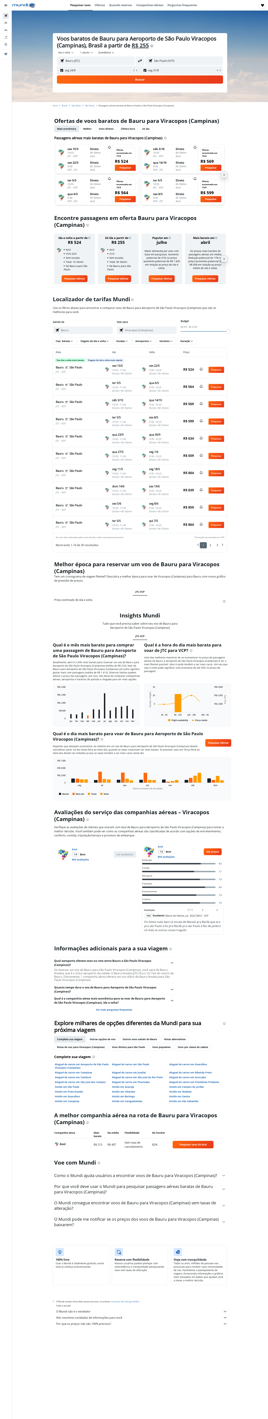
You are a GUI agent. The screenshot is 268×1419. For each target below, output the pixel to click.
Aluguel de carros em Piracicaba (131, 1082)
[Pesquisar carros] (5, 30)
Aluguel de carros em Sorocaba (187, 1077)
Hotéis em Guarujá (123, 1086)
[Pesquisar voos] (5, 15)
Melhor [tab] (87, 128)
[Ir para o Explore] (5, 44)
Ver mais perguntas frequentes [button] (114, 1009)
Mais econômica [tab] (66, 128)
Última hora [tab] (128, 128)
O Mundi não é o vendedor (141, 1311)
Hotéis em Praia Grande (69, 1091)
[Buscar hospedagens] (5, 22)
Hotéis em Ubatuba (123, 1091)
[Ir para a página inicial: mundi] (24, 5)
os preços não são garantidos (125, 1301)
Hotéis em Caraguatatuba (127, 1101)
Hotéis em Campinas (67, 1101)
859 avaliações (80, 859)
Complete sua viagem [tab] (70, 1039)
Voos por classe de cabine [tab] (193, 1047)
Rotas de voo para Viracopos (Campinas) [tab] (81, 1047)
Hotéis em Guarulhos (67, 1096)
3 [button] (217, 545)
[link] (75, 278)
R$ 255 (140, 45)
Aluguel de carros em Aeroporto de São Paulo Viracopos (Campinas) (82, 1066)
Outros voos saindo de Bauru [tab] (140, 1039)
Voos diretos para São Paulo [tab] (128, 1047)
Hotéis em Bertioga (123, 1096)
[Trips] (5, 54)
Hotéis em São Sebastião (183, 1101)
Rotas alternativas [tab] (175, 1039)
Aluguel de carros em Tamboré (73, 1077)
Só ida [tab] (145, 128)
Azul (74, 849)
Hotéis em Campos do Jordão (186, 1086)
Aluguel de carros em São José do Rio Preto (137, 1077)
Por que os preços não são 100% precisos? (141, 1324)
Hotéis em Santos (179, 1096)
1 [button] (203, 545)
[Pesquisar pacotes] (5, 37)
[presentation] (151, 45)
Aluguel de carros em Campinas (73, 1072)
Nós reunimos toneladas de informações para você (141, 1318)
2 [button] (210, 545)
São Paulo (76, 105)
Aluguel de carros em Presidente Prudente (194, 1082)
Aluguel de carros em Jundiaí (129, 1072)
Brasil (64, 105)
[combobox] (66, 52)
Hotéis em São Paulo (67, 1086)
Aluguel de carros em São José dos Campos (80, 1082)
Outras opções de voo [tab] (103, 1039)
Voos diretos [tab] (106, 128)
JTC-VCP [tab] (140, 591)
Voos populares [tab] (161, 1047)
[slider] (228, 331)
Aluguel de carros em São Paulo (130, 1064)
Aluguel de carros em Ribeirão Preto (190, 1072)
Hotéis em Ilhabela (180, 1091)
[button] (6, 5)
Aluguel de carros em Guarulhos (188, 1064)
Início (55, 105)
